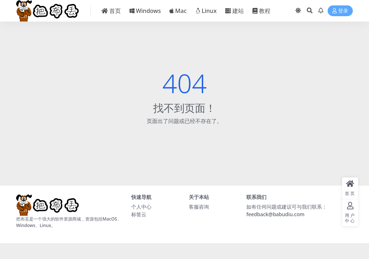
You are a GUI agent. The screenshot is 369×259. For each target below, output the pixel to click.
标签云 (138, 214)
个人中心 (141, 206)
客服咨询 (199, 206)
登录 (340, 11)
